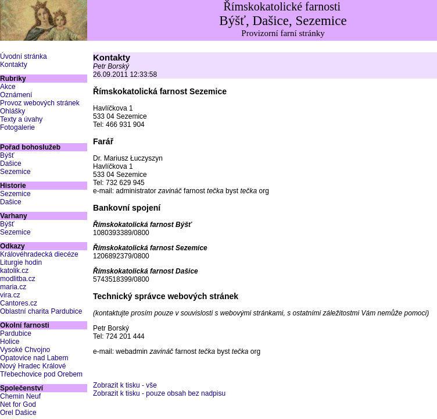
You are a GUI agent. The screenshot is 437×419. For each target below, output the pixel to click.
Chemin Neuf (20, 396)
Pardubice (15, 333)
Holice (9, 342)
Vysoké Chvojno (25, 350)
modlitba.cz (17, 279)
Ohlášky (12, 111)
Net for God (18, 404)
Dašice (11, 163)
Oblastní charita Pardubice (41, 311)
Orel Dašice (18, 413)
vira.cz (10, 295)
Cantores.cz (18, 303)
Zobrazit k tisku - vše (125, 385)
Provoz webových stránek (40, 103)
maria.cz (13, 287)
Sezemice (15, 172)
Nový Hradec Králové (33, 366)
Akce (8, 87)
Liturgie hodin (21, 262)
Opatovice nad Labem (34, 358)
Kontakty (13, 65)
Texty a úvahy (21, 119)
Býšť (7, 155)
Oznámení (16, 95)
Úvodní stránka (23, 56)
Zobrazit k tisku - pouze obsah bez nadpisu (159, 393)
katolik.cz (14, 271)
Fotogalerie (17, 127)
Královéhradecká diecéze (39, 254)
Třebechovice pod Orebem (41, 374)
